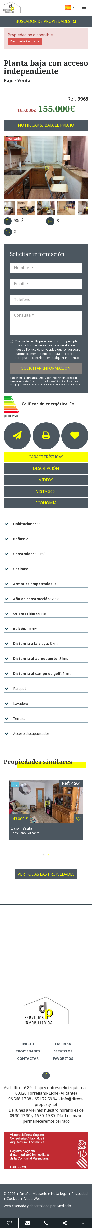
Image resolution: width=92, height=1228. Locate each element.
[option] (46, 167)
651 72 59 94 (46, 1099)
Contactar (28, 1058)
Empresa (63, 1043)
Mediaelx (39, 1193)
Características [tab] (46, 457)
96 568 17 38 (19, 1099)
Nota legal (59, 1193)
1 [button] (43, 854)
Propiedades (28, 1051)
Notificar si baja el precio (46, 125)
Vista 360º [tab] (46, 491)
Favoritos (63, 1058)
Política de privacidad (41, 349)
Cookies (13, 1198)
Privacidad (79, 1193)
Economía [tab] (46, 502)
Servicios (63, 1051)
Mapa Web (32, 1198)
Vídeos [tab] (46, 480)
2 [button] (48, 854)
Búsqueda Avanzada (24, 41)
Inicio (27, 1043)
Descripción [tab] (46, 468)
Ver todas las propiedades (46, 874)
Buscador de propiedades (46, 21)
